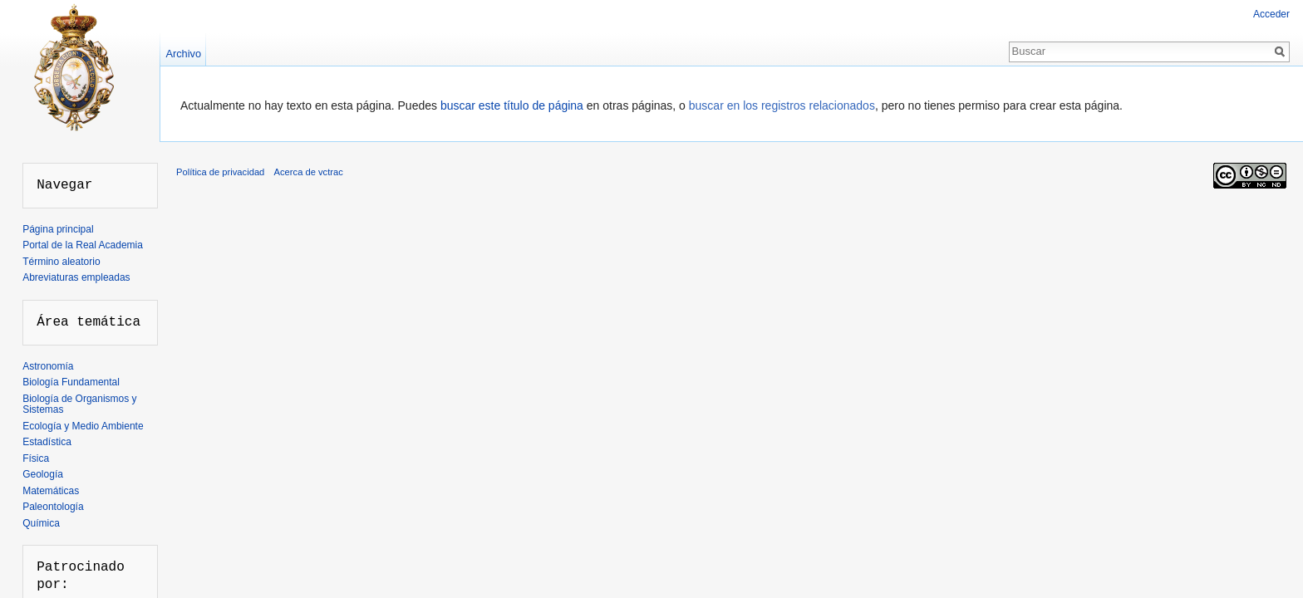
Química (41, 523)
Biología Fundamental (71, 382)
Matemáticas (50, 491)
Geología (42, 474)
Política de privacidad (220, 172)
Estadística (46, 442)
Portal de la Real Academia (82, 245)
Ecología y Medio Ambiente (82, 426)
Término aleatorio (61, 261)
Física (35, 458)
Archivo (183, 53)
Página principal (57, 229)
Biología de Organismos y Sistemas (79, 404)
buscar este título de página (511, 105)
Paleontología (52, 506)
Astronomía (47, 366)
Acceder (1271, 14)
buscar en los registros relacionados (782, 105)
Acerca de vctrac (308, 172)
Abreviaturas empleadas (76, 277)
